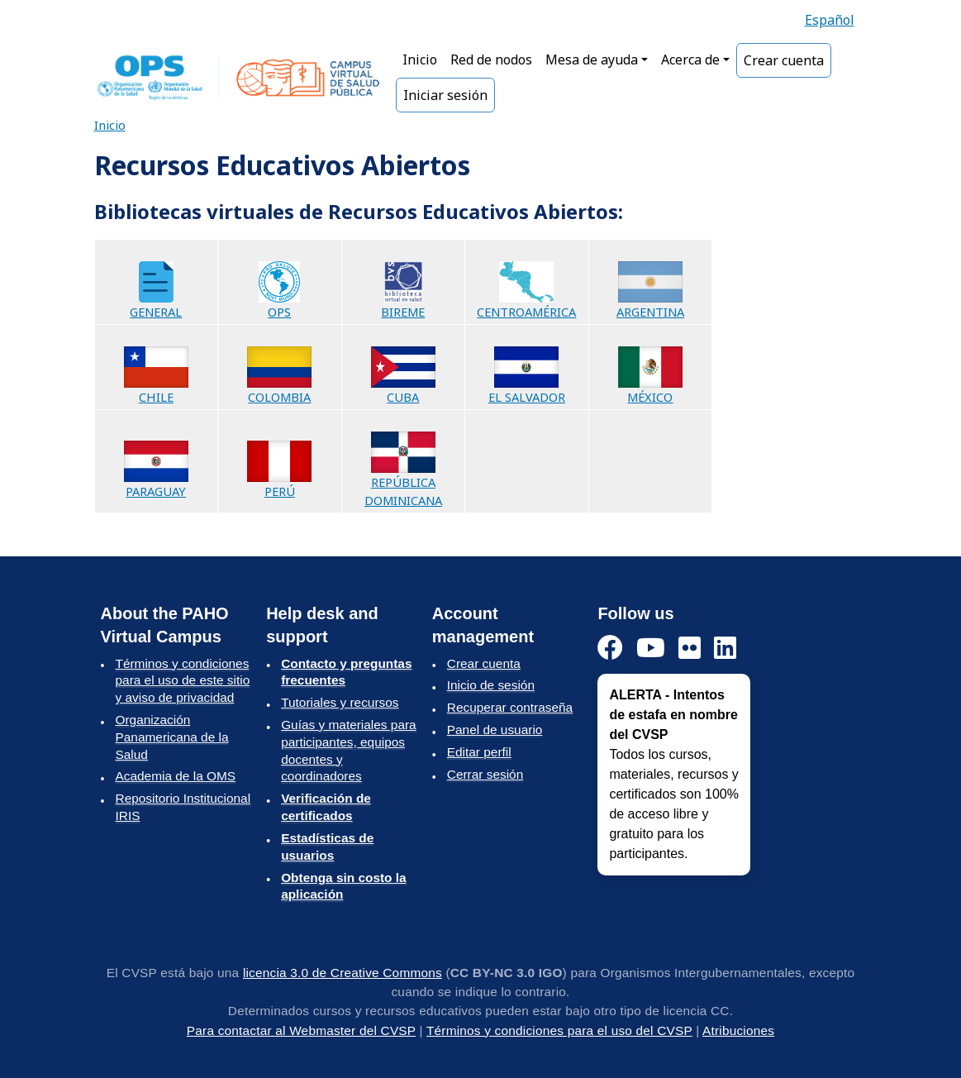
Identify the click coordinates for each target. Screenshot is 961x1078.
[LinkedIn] (725, 648)
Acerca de (690, 59)
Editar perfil (479, 752)
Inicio (419, 59)
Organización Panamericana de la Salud (172, 737)
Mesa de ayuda (591, 59)
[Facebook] (610, 648)
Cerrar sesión (485, 774)
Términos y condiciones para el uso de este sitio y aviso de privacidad (183, 680)
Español (829, 20)
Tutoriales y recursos (339, 702)
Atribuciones (738, 1030)
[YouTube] (650, 648)
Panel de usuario (495, 730)
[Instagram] (689, 648)
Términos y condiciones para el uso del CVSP (559, 1030)
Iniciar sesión (445, 95)
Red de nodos (491, 59)
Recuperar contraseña (510, 707)
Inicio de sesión (491, 685)
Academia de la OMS (176, 776)
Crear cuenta (784, 60)
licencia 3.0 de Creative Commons (342, 973)
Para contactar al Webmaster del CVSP (301, 1030)
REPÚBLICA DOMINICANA (403, 475)
